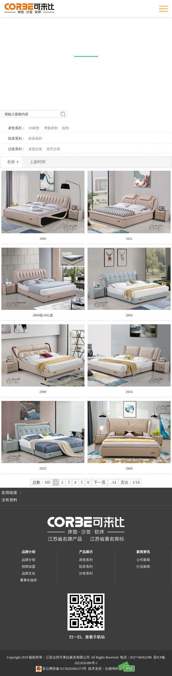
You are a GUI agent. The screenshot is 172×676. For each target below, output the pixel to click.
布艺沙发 (53, 149)
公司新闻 (143, 560)
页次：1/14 (130, 482)
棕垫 (65, 128)
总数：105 (41, 482)
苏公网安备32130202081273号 (61, 669)
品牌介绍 (28, 552)
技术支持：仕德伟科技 (105, 669)
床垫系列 (86, 560)
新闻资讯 (143, 552)
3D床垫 (34, 128)
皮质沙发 (35, 149)
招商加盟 (28, 567)
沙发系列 (86, 573)
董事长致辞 (28, 580)
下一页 (100, 482)
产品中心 (86, 46)
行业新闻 (143, 567)
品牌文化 (28, 573)
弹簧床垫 (51, 128)
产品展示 (86, 552)
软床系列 (35, 139)
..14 (113, 482)
